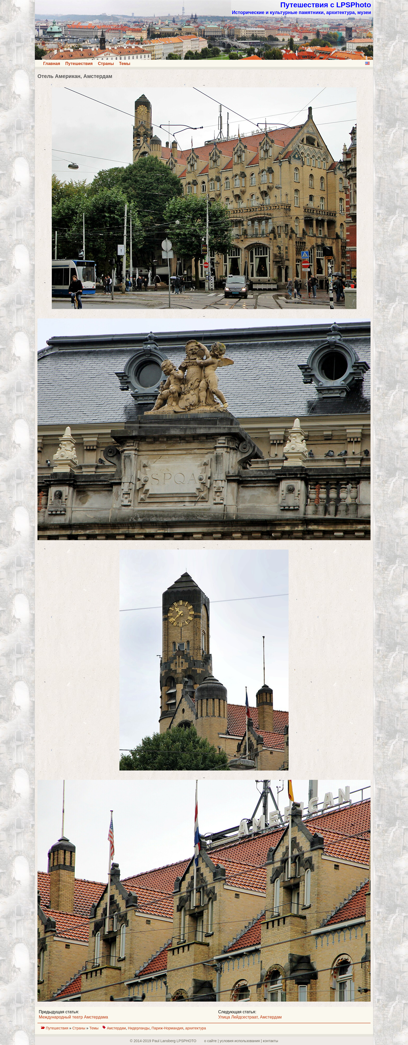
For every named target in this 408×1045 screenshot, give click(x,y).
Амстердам (116, 1028)
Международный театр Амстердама (73, 1017)
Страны (106, 63)
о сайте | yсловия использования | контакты (241, 1041)
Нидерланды (139, 1028)
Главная (51, 63)
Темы (124, 63)
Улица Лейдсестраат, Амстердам (250, 1017)
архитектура (195, 1028)
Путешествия (79, 63)
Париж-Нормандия (167, 1028)
